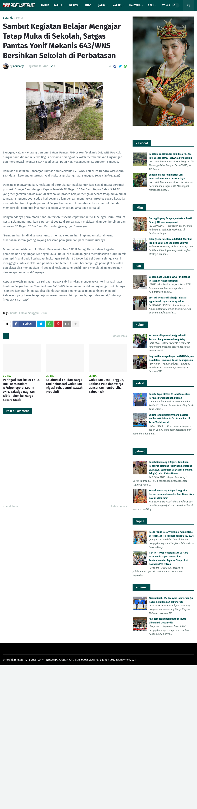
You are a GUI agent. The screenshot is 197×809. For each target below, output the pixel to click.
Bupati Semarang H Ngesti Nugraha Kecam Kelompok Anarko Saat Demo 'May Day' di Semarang (171, 494)
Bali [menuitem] (151, 5)
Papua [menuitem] (57, 5)
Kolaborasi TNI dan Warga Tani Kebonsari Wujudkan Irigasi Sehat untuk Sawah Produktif (64, 386)
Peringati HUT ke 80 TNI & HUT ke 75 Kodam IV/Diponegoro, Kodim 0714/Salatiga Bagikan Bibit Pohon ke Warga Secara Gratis (21, 390)
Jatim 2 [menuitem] (165, 5)
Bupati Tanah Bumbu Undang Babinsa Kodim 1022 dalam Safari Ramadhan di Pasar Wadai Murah (169, 419)
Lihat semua (120, 335)
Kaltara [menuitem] (135, 5)
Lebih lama (118, 506)
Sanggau (33, 313)
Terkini (44, 313)
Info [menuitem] (88, 5)
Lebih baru (11, 506)
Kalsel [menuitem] (117, 5)
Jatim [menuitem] (101, 5)
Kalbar (23, 313)
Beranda (8, 18)
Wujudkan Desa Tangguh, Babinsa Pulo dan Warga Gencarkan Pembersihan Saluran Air (106, 386)
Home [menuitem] (45, 5)
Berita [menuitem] (73, 5)
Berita (19, 18)
